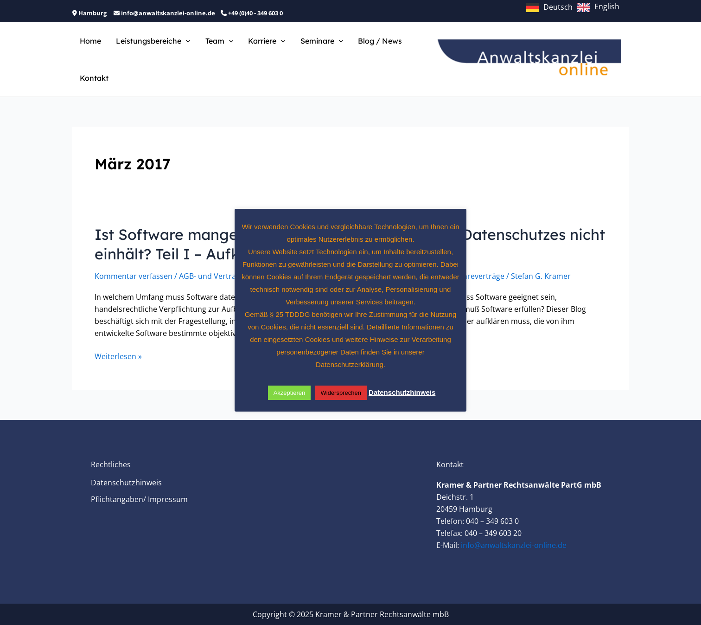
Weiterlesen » (118, 356)
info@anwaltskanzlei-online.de (514, 545)
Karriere (267, 40)
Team (219, 40)
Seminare (322, 40)
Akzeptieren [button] (290, 392)
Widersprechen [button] (341, 392)
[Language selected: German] (575, 6)
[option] (598, 7)
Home (90, 40)
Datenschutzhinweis (126, 482)
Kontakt (94, 78)
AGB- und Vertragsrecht (220, 276)
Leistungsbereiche (153, 40)
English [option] (606, 6)
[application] (186, 40)
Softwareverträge (474, 276)
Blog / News (380, 40)
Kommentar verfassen (133, 276)
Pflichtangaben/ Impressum (139, 499)
